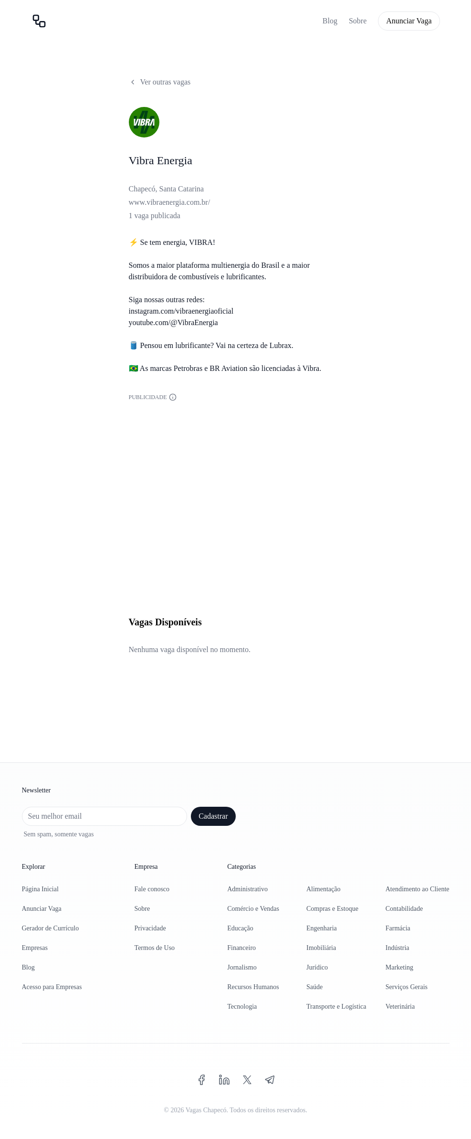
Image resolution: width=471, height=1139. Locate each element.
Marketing (399, 967)
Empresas (35, 947)
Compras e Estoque (332, 908)
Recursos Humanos (253, 987)
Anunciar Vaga (408, 21)
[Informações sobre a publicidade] (173, 397)
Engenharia (321, 928)
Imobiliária (321, 947)
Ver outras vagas (160, 82)
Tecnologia (242, 1006)
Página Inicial (40, 889)
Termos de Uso (155, 947)
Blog (330, 21)
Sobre (357, 21)
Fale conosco (152, 889)
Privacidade (150, 928)
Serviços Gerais (407, 987)
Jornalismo (241, 967)
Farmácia (398, 928)
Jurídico (317, 967)
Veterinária (400, 1006)
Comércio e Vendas (253, 908)
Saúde (314, 987)
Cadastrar (213, 816)
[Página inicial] (39, 21)
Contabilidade (404, 908)
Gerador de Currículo (50, 928)
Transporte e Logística (336, 1006)
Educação (240, 928)
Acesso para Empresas (52, 987)
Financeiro (241, 947)
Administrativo (247, 889)
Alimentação (323, 889)
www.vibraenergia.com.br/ (169, 202)
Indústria (397, 947)
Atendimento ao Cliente (418, 889)
